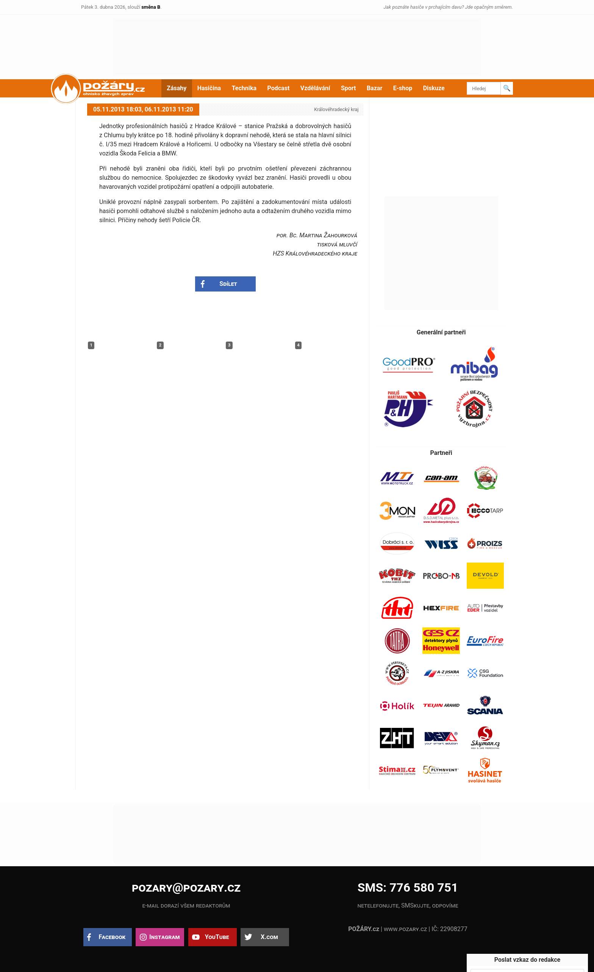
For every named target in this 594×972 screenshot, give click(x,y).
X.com (269, 937)
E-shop (403, 88)
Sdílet (228, 283)
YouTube (217, 937)
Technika (244, 88)
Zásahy (176, 88)
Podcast (278, 88)
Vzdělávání (315, 88)
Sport (348, 88)
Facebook (112, 937)
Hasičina (209, 88)
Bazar (374, 88)
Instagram (164, 937)
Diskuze (434, 88)
